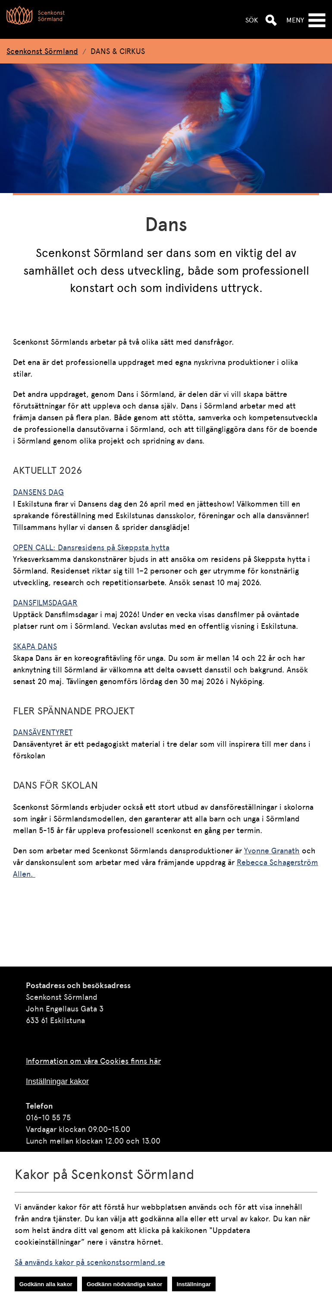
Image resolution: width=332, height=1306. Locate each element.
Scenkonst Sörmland (42, 51)
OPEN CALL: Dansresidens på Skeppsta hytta (91, 547)
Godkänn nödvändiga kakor (125, 1284)
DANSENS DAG (38, 492)
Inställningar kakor (57, 1081)
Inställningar (194, 1284)
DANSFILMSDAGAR (45, 602)
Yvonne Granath (272, 850)
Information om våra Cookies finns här (93, 1060)
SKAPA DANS (35, 646)
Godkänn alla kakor (45, 1284)
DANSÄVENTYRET (42, 732)
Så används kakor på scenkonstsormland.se (90, 1262)
